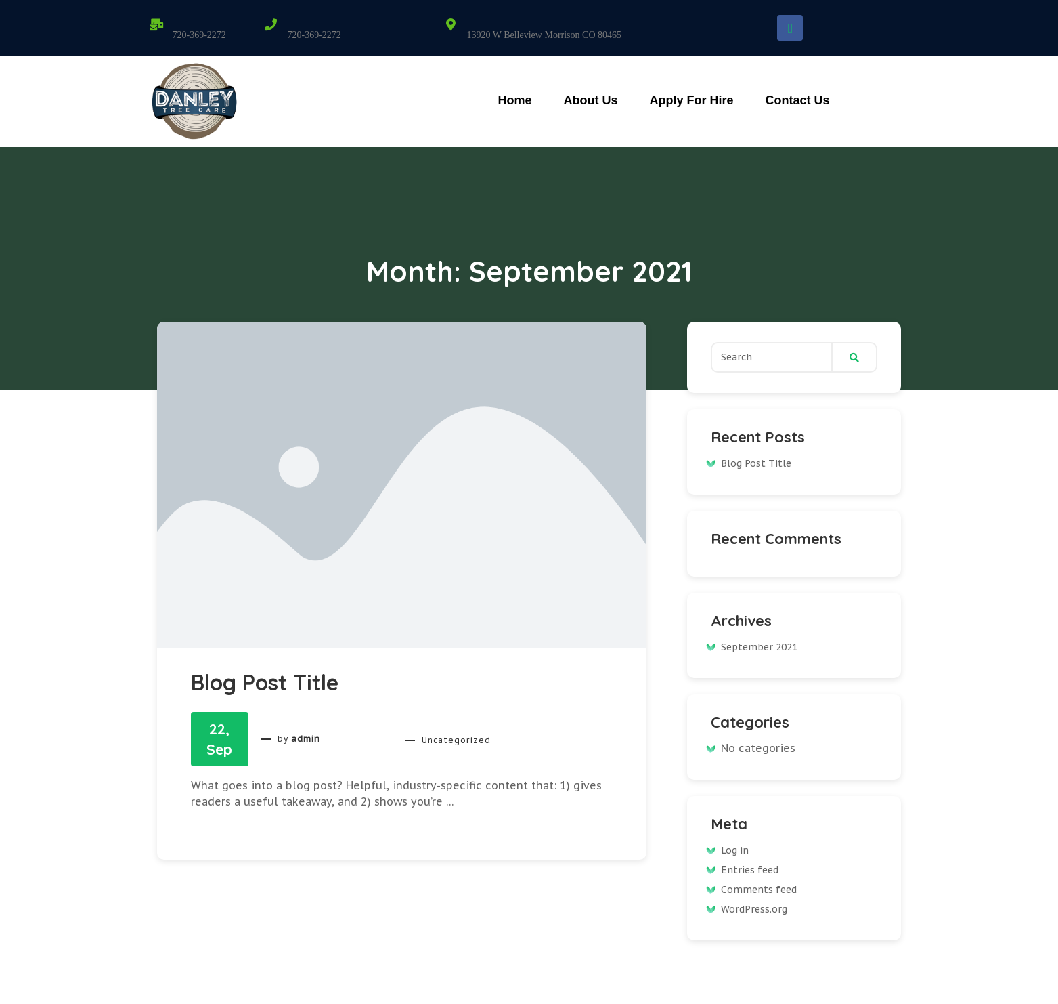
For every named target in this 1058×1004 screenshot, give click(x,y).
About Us (590, 100)
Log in (735, 850)
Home (514, 100)
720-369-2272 (199, 35)
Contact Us (797, 100)
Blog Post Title (264, 682)
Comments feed (759, 889)
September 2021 (759, 647)
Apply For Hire (691, 100)
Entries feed (749, 870)
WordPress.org (754, 909)
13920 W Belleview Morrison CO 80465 (543, 35)
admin (305, 739)
